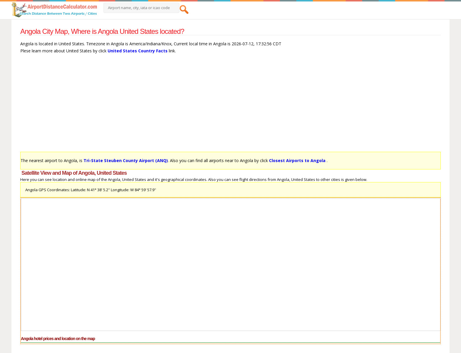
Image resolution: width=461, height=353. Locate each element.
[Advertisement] (196, 105)
